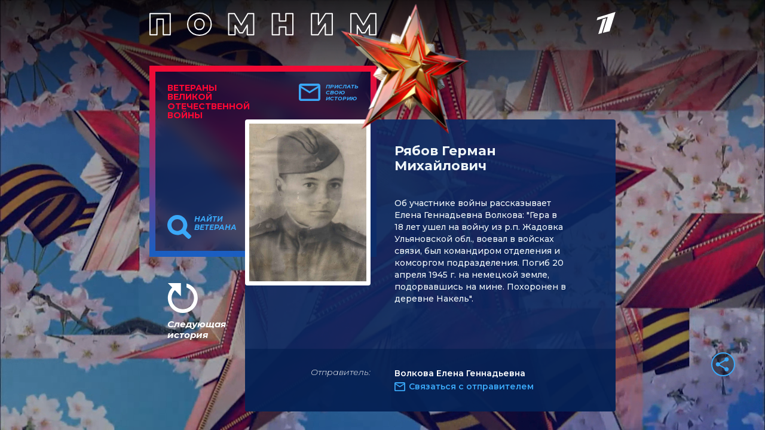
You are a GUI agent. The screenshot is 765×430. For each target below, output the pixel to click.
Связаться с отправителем (471, 386)
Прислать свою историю (342, 93)
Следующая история (196, 329)
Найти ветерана (215, 223)
